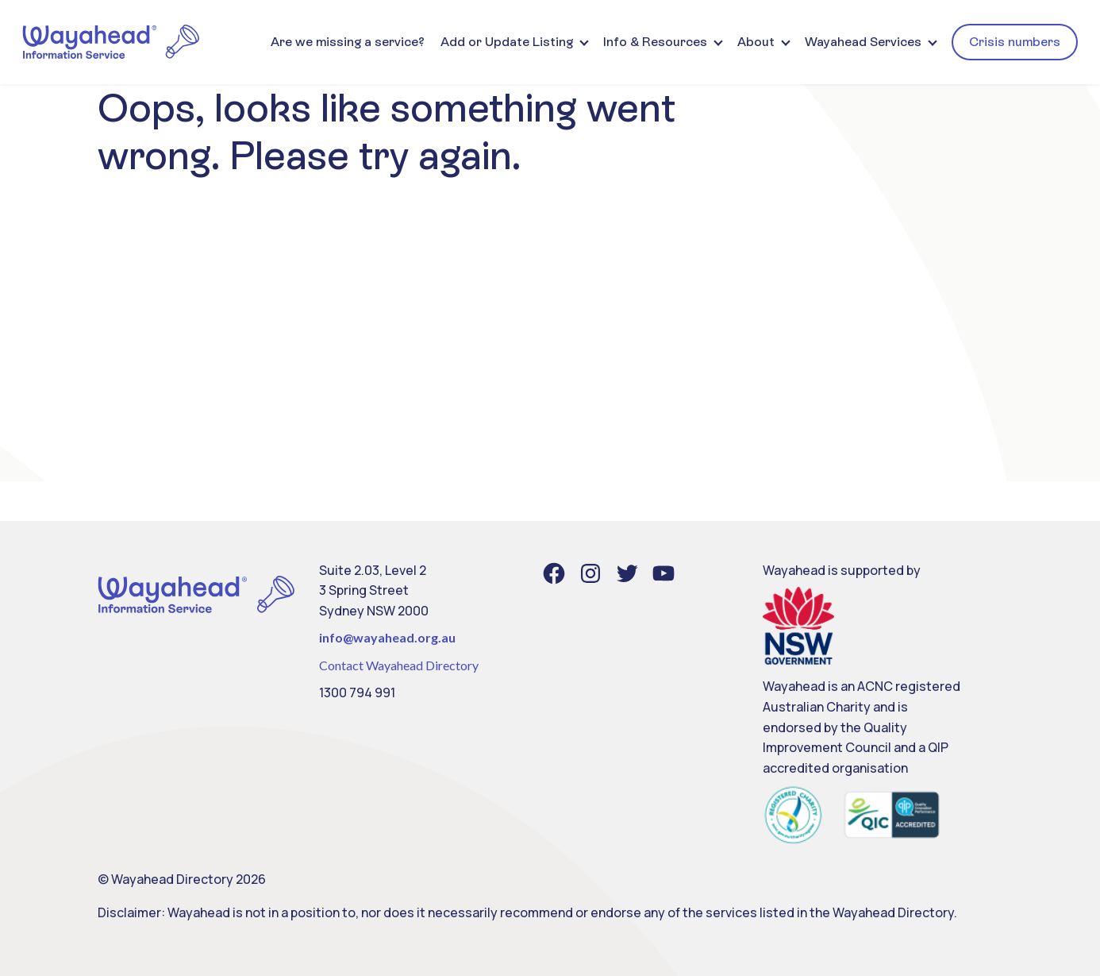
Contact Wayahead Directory (399, 665)
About (756, 41)
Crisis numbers (1014, 41)
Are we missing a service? (348, 41)
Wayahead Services (863, 41)
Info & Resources (655, 41)
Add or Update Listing (506, 41)
